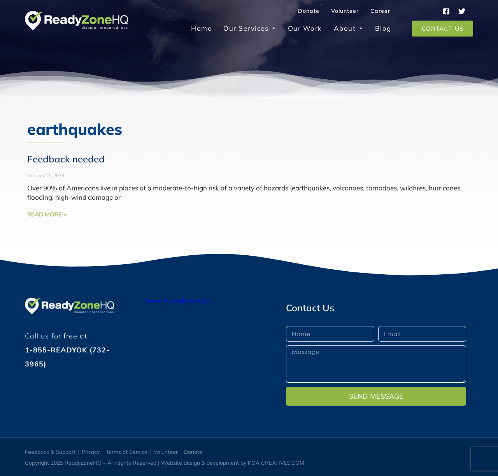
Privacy (91, 451)
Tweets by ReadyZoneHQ (176, 301)
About (348, 28)
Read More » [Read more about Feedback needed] (46, 214)
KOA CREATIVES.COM (276, 462)
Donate (308, 10)
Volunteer (345, 10)
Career (380, 10)
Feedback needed (66, 159)
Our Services (249, 28)
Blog (383, 28)
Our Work (305, 28)
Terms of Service (126, 451)
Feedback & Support (50, 451)
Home (201, 28)
